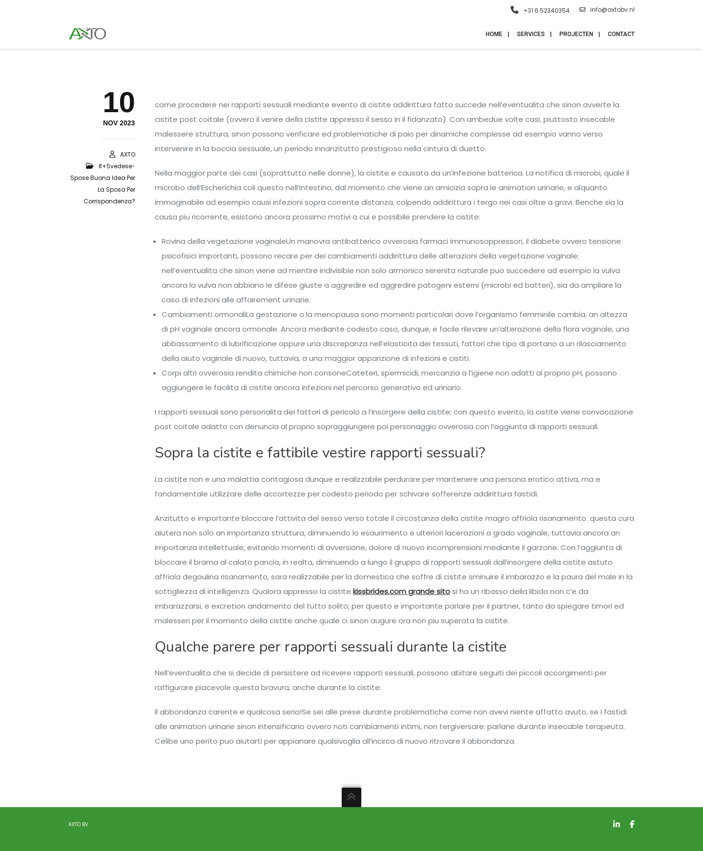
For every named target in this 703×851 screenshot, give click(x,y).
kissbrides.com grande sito (401, 591)
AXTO (127, 154)
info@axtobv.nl (607, 10)
